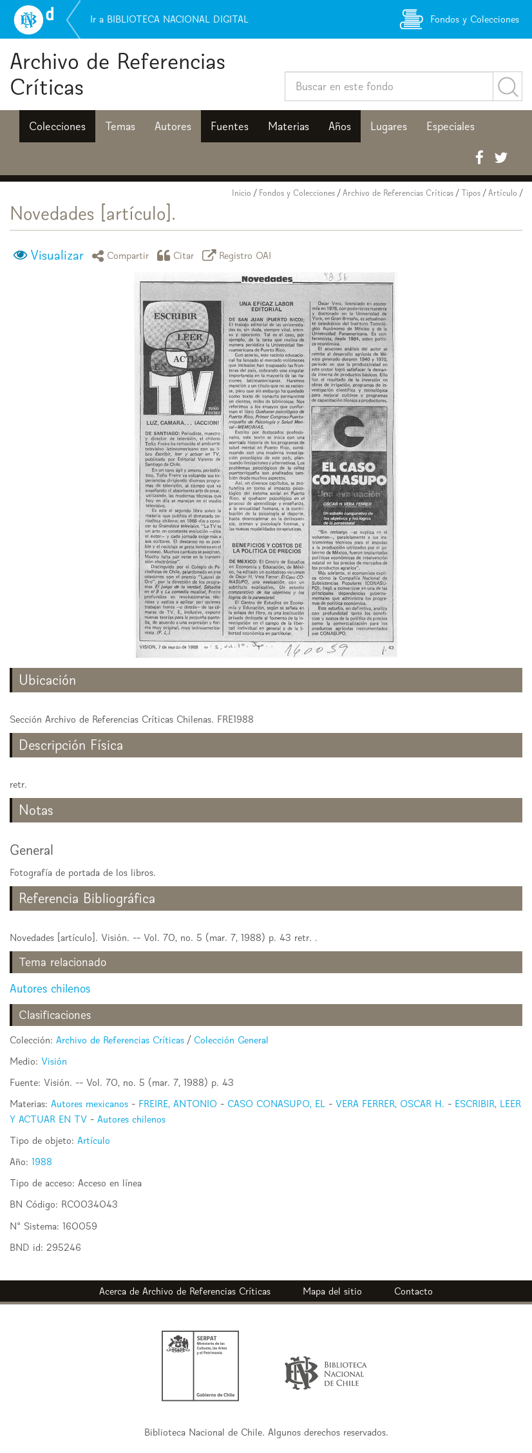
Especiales (450, 126)
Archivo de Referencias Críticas (117, 73)
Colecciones (57, 126)
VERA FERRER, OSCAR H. (390, 1103)
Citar (177, 255)
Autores (173, 126)
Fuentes (230, 126)
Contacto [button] (413, 1291)
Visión (54, 1061)
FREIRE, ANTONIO (177, 1103)
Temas (120, 126)
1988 (42, 1161)
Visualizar (57, 255)
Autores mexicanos (89, 1103)
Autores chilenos (50, 988)
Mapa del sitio (332, 1291)
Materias (288, 126)
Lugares (388, 126)
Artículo (502, 192)
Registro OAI (239, 255)
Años (339, 126)
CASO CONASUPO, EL (276, 1103)
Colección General (231, 1040)
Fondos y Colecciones (297, 192)
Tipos (470, 192)
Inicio (241, 192)
